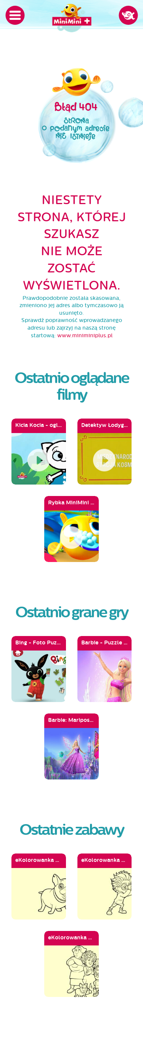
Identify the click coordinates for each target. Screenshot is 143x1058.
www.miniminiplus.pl (84, 335)
